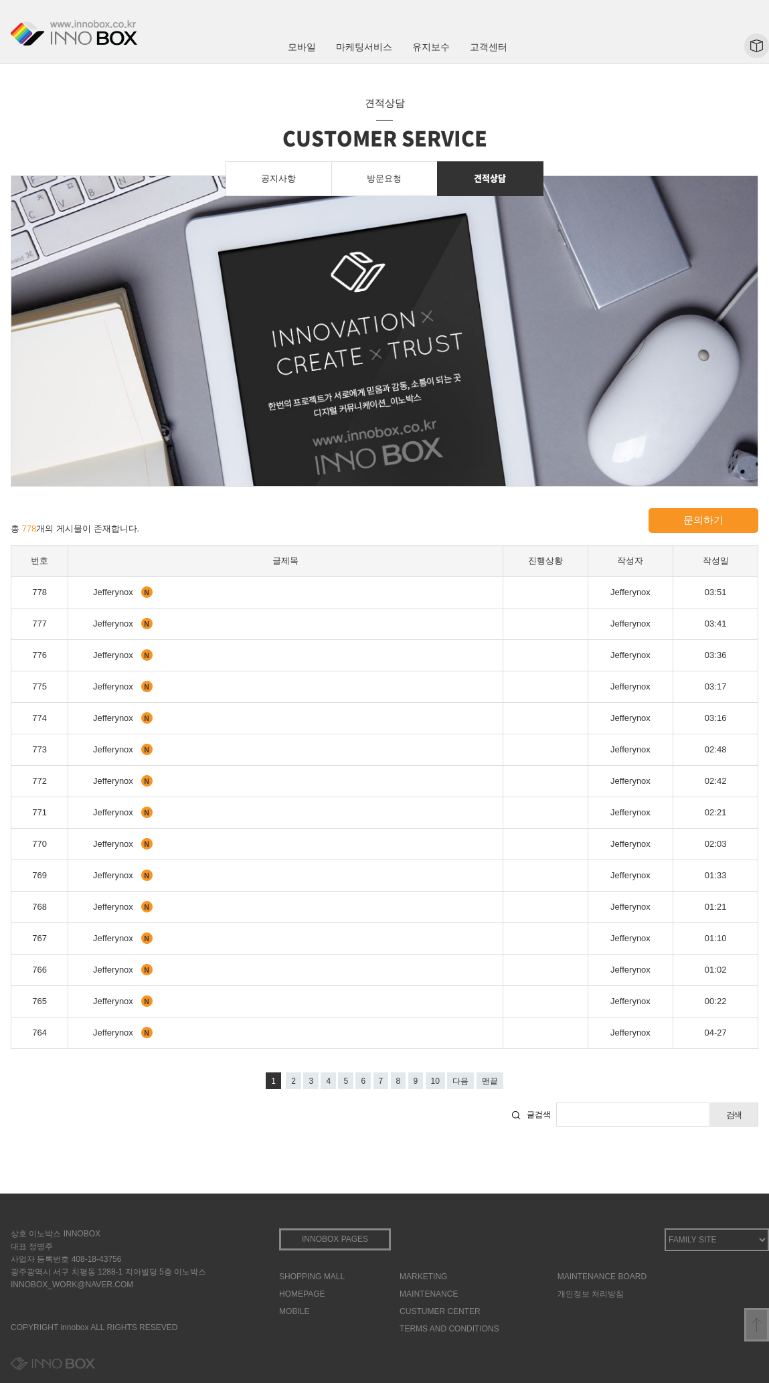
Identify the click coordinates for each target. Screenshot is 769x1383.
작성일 (716, 561)
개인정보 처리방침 (591, 1294)
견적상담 (490, 177)
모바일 (302, 47)
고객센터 (488, 47)
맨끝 (490, 1081)
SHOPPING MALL (312, 1276)
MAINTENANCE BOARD (602, 1276)
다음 (460, 1081)
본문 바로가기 (0, 0)
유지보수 (431, 47)
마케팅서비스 (364, 47)
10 (435, 1081)
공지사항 (278, 178)
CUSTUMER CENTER (440, 1311)
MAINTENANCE (429, 1294)
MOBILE (294, 1311)
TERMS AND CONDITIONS (449, 1328)
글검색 (539, 1114)
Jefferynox (114, 592)
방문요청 (384, 178)
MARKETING (423, 1276)
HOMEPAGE (302, 1294)
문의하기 (703, 519)
